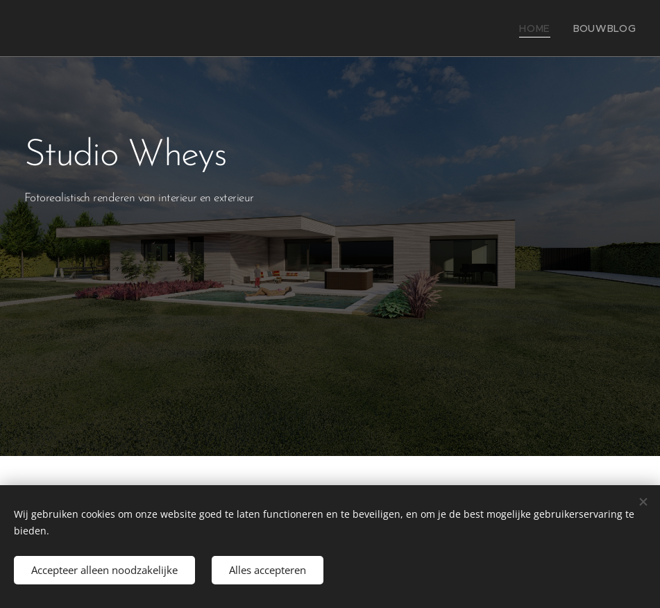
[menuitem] (546, 28)
